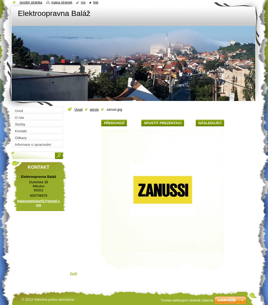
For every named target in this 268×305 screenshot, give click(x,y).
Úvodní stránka (30, 2)
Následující (209, 123)
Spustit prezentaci (162, 123)
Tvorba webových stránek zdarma (187, 300)
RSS (83, 2)
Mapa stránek (62, 2)
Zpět (73, 274)
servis (94, 109)
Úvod (78, 109)
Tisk (95, 2)
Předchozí (114, 123)
